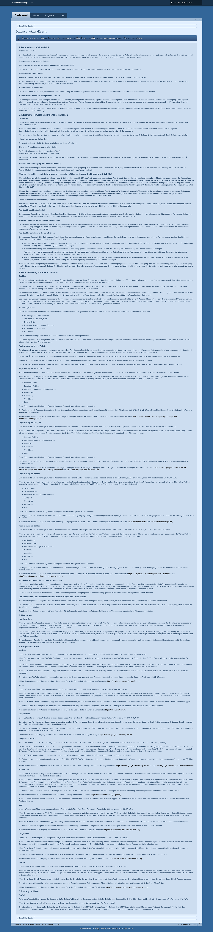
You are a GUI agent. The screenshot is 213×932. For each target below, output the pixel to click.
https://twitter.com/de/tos (137, 522)
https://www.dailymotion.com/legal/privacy (126, 858)
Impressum (16, 924)
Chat (62, 15)
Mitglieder (49, 15)
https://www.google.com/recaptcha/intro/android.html (173, 765)
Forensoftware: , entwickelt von (106, 929)
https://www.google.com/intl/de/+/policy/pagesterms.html (41, 470)
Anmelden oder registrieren (22, 3)
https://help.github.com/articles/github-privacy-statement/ (41, 576)
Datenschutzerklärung (31, 924)
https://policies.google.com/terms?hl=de (170, 467)
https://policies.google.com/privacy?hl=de (83, 470)
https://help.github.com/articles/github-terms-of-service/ (149, 574)
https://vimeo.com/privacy (115, 710)
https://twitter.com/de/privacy (162, 522)
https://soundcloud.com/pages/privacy (106, 795)
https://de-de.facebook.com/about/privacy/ (149, 416)
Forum (36, 15)
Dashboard (21, 15)
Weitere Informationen (133, 38)
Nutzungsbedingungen (51, 924)
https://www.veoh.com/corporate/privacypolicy (122, 830)
